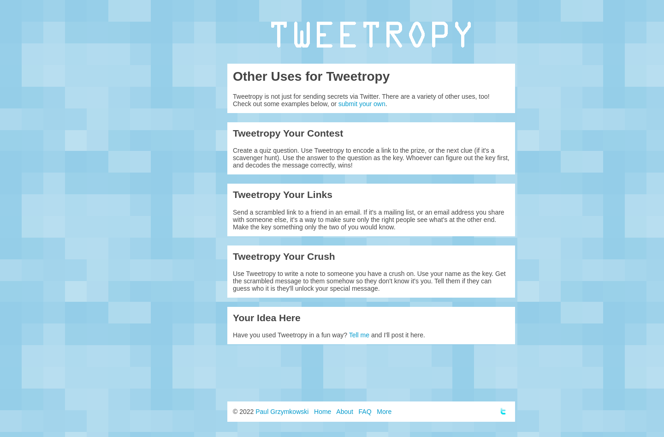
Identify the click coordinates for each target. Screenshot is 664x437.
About (344, 411)
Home (322, 411)
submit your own (361, 104)
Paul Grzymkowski (281, 411)
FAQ (365, 411)
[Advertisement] (371, 373)
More (384, 411)
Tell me (359, 335)
